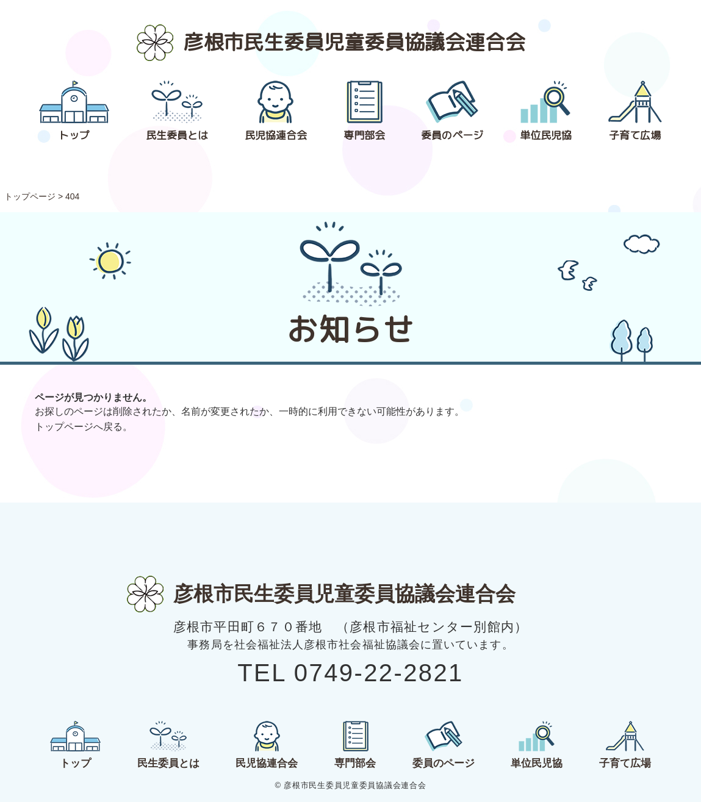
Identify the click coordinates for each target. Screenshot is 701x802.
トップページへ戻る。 (83, 426)
